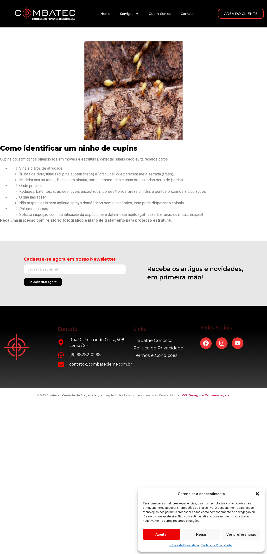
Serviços (129, 14)
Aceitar (161, 534)
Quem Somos (160, 14)
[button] (257, 493)
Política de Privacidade (184, 545)
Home (105, 14)
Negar (201, 534)
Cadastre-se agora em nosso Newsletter (70, 259)
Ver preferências (241, 534)
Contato (187, 14)
